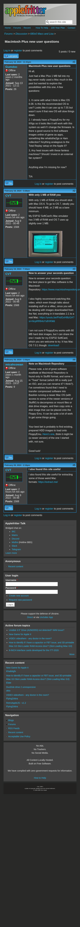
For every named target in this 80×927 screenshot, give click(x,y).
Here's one (48, 434)
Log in (7, 50)
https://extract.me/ (48, 482)
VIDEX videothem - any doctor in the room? (30, 638)
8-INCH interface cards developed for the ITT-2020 (34, 650)
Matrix (15, 535)
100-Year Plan (58, 28)
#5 (74, 465)
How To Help (42, 28)
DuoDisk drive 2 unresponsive (21, 687)
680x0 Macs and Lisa (41, 33)
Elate (8, 682)
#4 (74, 359)
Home (8, 28)
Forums (17, 28)
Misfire (15, 542)
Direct (30, 617)
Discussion (21, 33)
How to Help (40, 778)
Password (12, 588)
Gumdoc (11, 66)
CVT (8, 195)
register (18, 50)
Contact (71, 28)
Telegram (16, 549)
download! (53, 345)
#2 (74, 190)
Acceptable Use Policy (19, 736)
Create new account (19, 595)
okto (8, 690)
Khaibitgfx (11, 671)
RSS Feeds (14, 728)
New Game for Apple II (20, 634)
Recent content (15, 566)
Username (12, 580)
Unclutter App (46, 617)
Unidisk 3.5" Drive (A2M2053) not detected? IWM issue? (36, 630)
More (71, 654)
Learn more (11, 553)
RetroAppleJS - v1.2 (16, 703)
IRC (14, 531)
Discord (15, 538)
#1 (74, 62)
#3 (74, 269)
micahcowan (14, 364)
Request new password (20, 600)
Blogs (11, 720)
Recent (27, 28)
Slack (14, 546)
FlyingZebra (12, 698)
